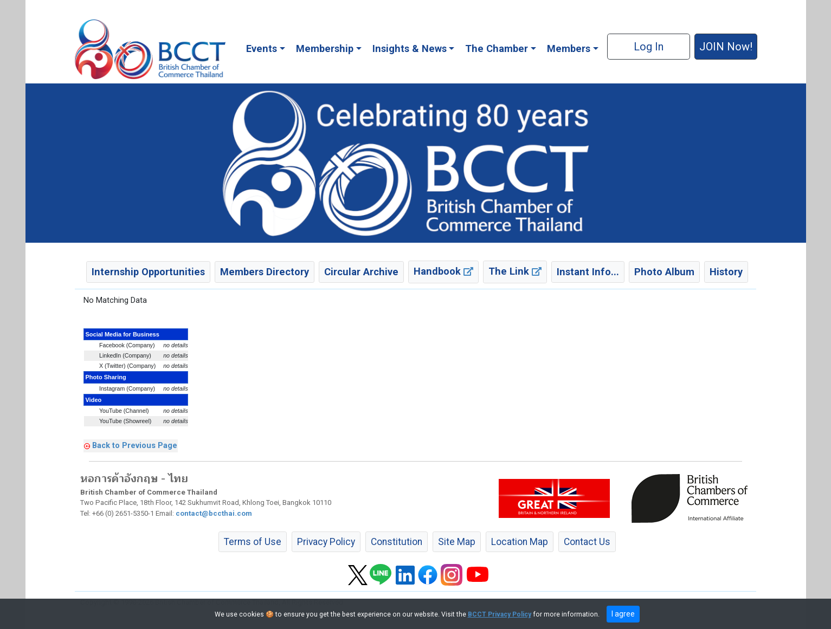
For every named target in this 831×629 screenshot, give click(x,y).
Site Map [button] (456, 541)
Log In (648, 46)
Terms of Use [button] (252, 541)
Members (568, 48)
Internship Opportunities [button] (148, 271)
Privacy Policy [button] (326, 541)
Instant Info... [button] (588, 271)
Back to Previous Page (134, 445)
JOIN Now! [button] (725, 46)
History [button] (726, 271)
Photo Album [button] (664, 271)
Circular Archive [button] (361, 271)
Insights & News (409, 48)
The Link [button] (515, 271)
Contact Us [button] (587, 541)
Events (261, 48)
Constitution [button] (396, 541)
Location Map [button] (519, 541)
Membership (324, 48)
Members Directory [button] (264, 271)
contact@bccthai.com (214, 513)
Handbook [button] (443, 271)
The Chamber (496, 48)
